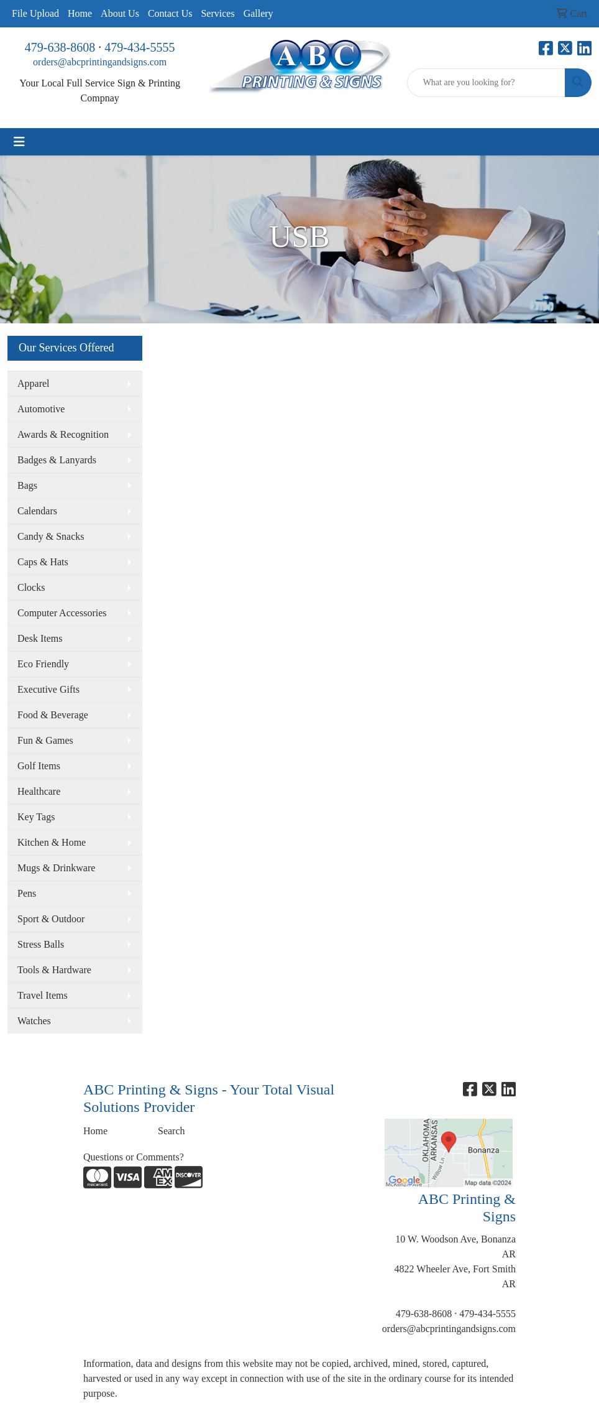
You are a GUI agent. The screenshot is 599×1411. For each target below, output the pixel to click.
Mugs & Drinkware (56, 868)
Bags (27, 485)
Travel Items (42, 995)
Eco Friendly (43, 664)
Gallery (258, 13)
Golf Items (38, 766)
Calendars (37, 511)
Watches (34, 1020)
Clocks (31, 587)
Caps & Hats (42, 562)
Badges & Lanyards (56, 460)
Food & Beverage (52, 715)
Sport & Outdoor (51, 919)
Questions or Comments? (133, 1157)
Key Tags (36, 817)
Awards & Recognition (63, 434)
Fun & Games (45, 740)
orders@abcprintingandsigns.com (100, 62)
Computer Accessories (62, 613)
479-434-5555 (139, 47)
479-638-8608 (60, 47)
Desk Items (39, 638)
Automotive (41, 409)
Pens (26, 893)
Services (217, 13)
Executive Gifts (48, 689)
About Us (120, 13)
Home (80, 13)
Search (171, 1131)
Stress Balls (40, 944)
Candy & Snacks (51, 536)
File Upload (35, 13)
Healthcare (38, 791)
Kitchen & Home (51, 842)
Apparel (33, 383)
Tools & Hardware (54, 970)
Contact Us (170, 13)
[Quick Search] (486, 82)
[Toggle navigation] (19, 141)
